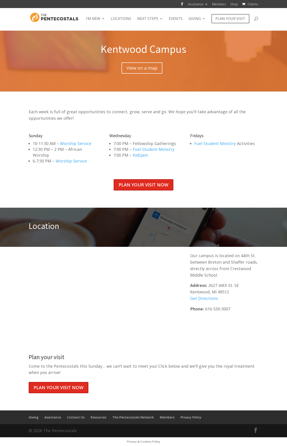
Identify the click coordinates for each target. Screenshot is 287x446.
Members (219, 4)
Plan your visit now (143, 185)
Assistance (195, 4)
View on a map (141, 68)
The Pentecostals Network (133, 417)
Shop (234, 4)
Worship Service (75, 143)
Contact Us (76, 417)
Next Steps (147, 19)
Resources (98, 417)
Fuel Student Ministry (153, 149)
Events (176, 19)
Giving (195, 19)
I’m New (93, 19)
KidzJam (140, 155)
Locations (121, 19)
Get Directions (204, 298)
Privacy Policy (190, 417)
